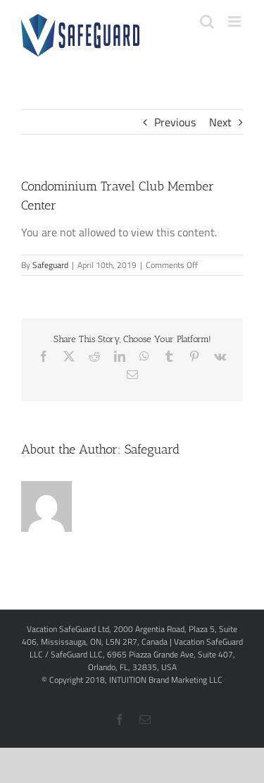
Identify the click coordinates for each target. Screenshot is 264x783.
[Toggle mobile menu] (235, 21)
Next (220, 122)
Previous (175, 122)
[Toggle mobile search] (207, 21)
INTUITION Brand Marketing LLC (165, 679)
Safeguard (50, 265)
